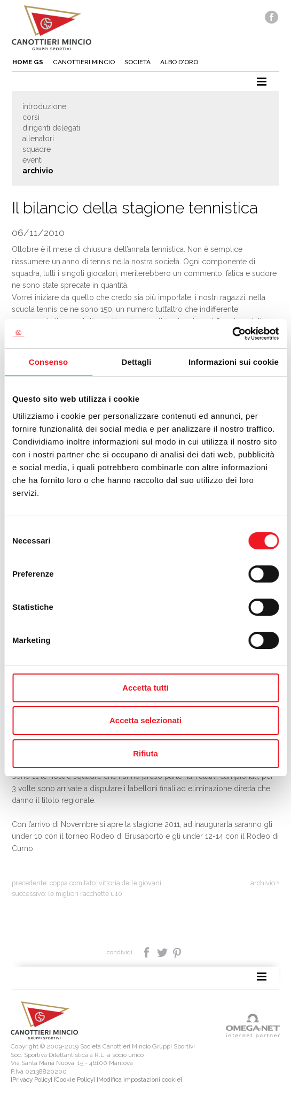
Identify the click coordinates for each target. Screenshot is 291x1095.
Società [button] (137, 62)
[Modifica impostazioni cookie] (139, 1079)
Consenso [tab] (48, 361)
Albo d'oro (179, 62)
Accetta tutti (145, 687)
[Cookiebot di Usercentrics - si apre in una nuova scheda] (232, 334)
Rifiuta (145, 753)
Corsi (31, 117)
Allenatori (38, 138)
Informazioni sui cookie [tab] (233, 361)
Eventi (32, 160)
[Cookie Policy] (74, 1079)
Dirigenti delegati (51, 128)
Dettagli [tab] (137, 361)
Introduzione (44, 106)
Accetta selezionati (145, 720)
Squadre (36, 149)
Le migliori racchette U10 (85, 894)
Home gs (27, 62)
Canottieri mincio (84, 62)
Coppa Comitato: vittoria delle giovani (105, 883)
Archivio (37, 170)
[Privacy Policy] (31, 1079)
